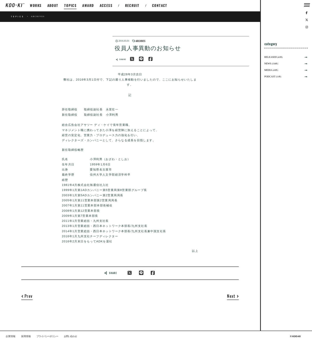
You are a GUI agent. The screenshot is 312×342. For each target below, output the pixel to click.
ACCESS (106, 5)
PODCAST (272, 76)
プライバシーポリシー (47, 336)
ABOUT (52, 5)
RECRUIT (132, 5)
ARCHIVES (140, 41)
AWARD (88, 5)
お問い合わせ (70, 336)
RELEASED (273, 57)
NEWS (271, 63)
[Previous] (27, 297)
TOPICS (70, 5)
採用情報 (26, 336)
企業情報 (10, 336)
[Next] (233, 297)
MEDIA (271, 70)
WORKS (36, 5)
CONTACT (160, 5)
